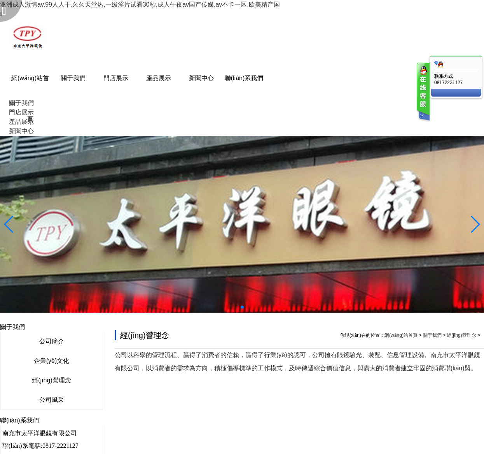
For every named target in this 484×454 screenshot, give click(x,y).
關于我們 (432, 335)
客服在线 (423, 92)
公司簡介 (51, 341)
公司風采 (51, 399)
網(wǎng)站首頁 (401, 335)
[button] (242, 307)
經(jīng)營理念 (51, 380)
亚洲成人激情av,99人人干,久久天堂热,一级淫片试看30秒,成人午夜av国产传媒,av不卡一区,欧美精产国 (140, 4)
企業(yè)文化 (52, 360)
